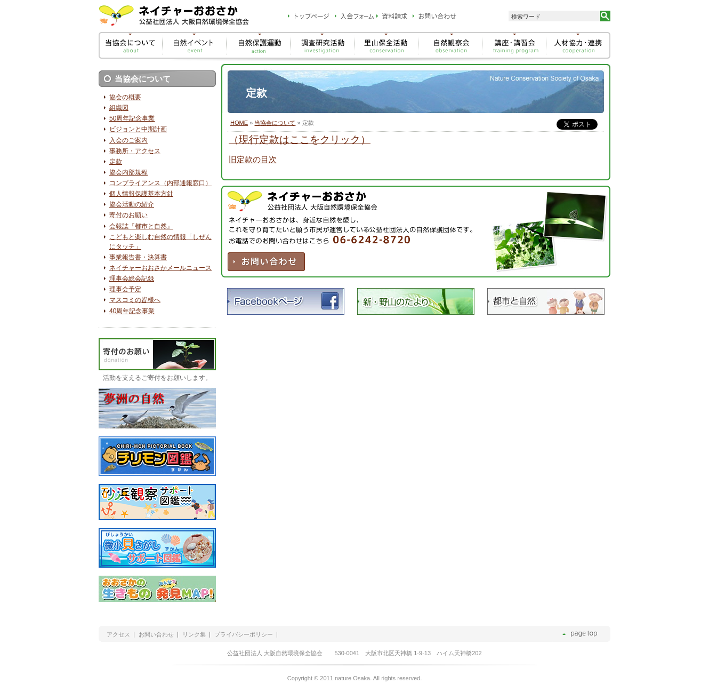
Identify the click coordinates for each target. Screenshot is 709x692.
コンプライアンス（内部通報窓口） (160, 183)
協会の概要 (125, 97)
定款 (115, 161)
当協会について (274, 123)
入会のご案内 (128, 140)
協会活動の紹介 (131, 204)
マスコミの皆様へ (134, 300)
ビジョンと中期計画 (138, 129)
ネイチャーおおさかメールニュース (160, 268)
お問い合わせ (156, 635)
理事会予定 (125, 289)
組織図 (118, 108)
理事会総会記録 (131, 278)
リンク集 (194, 635)
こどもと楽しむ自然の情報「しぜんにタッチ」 (160, 241)
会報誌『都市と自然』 (141, 226)
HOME (239, 123)
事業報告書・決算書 (138, 257)
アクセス (118, 635)
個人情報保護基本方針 (141, 193)
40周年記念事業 (132, 311)
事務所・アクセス (134, 151)
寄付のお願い (128, 215)
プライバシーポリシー (243, 635)
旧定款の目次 (253, 159)
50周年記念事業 (132, 118)
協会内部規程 (128, 172)
